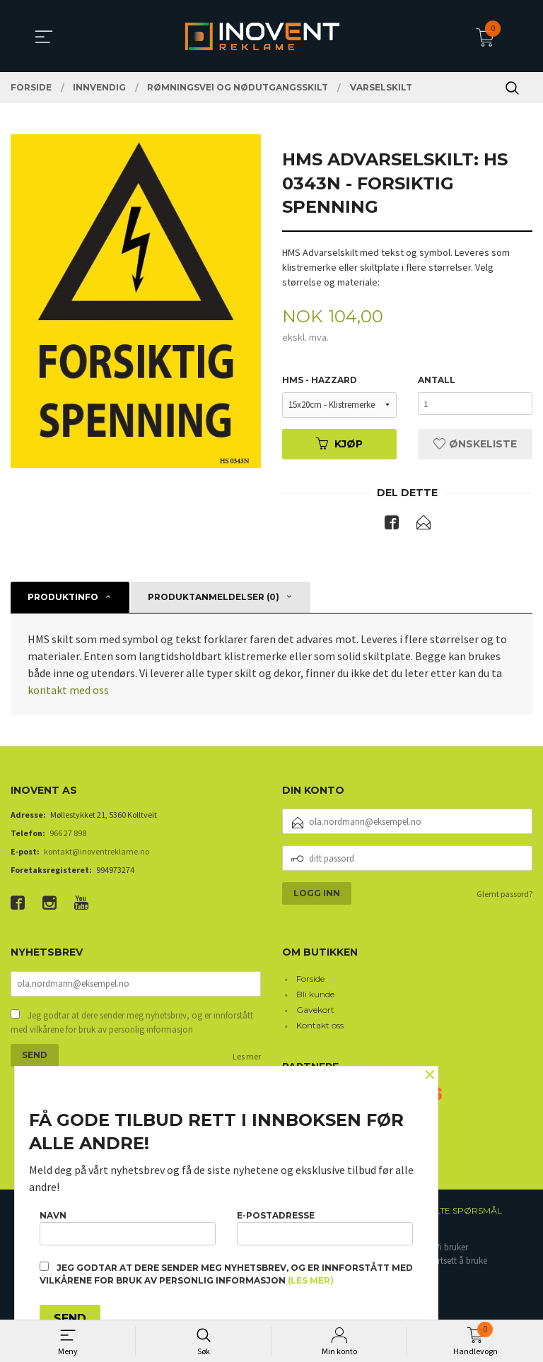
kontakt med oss (68, 691)
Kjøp (339, 444)
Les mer (247, 1059)
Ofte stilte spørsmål (450, 1212)
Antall (436, 380)
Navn (128, 1225)
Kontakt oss (320, 1026)
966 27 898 (67, 835)
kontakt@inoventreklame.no (96, 853)
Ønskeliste (475, 444)
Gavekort (315, 1011)
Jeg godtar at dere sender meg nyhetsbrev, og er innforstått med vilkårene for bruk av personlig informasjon (132, 1025)
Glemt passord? (504, 896)
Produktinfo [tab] (63, 598)
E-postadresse (325, 1225)
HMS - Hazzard (319, 380)
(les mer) (311, 1280)
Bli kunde (315, 995)
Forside (310, 980)
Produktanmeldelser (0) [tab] (213, 598)
